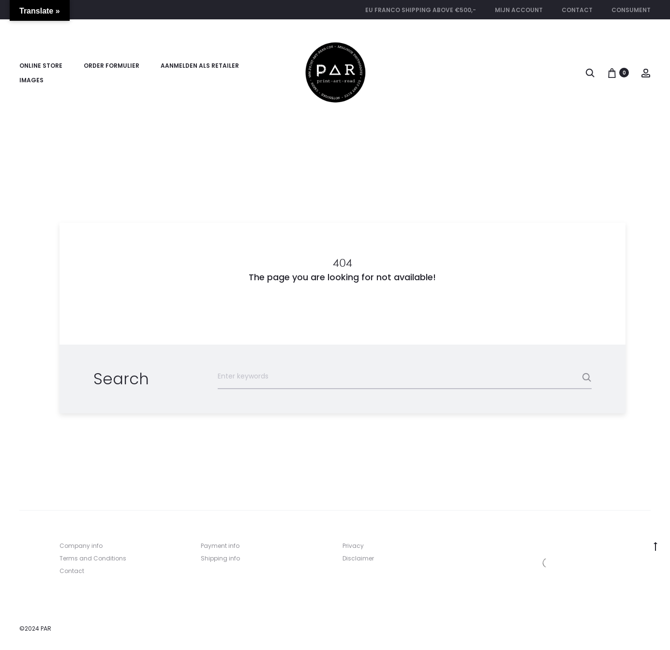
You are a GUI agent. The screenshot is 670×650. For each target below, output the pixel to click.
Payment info (220, 546)
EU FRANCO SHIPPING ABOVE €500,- (420, 10)
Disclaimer (358, 558)
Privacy (353, 546)
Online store (40, 65)
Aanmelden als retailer (200, 65)
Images (31, 80)
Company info (81, 546)
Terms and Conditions (93, 558)
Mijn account (519, 10)
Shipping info (220, 558)
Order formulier (111, 65)
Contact (577, 10)
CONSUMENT (631, 10)
